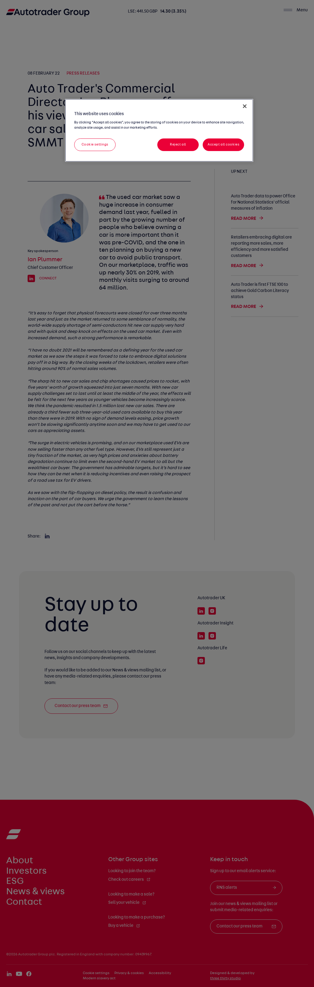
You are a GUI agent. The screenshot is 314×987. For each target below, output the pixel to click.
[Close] (244, 106)
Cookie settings (95, 144)
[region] (159, 130)
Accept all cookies (223, 144)
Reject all (178, 144)
